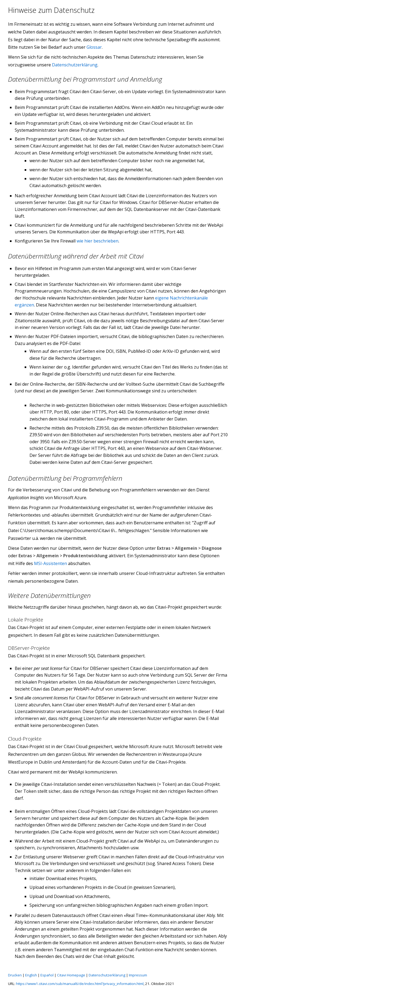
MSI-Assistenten (50, 563)
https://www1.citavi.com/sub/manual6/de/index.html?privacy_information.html (80, 983)
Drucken (15, 975)
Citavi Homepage (71, 975)
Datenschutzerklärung (75, 65)
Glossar (94, 47)
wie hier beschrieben (97, 241)
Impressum (138, 975)
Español (47, 975)
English (31, 975)
